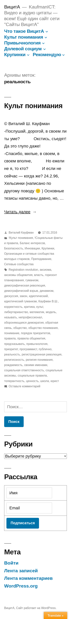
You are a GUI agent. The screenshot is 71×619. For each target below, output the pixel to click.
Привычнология (22, 42)
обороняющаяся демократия (24, 322)
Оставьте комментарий (24, 386)
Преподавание (41, 259)
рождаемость (13, 365)
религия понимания (39, 359)
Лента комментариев (28, 578)
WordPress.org (21, 585)
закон (23, 296)
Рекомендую (47, 54)
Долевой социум (23, 48)
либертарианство (16, 312)
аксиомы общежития (18, 275)
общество (20, 327)
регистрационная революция (41, 354)
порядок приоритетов (35, 333)
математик (37, 312)
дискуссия (11, 296)
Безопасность (13, 248)
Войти (11, 563)
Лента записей (21, 570)
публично (45, 349)
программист (28, 349)
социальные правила (32, 375)
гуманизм (31, 280)
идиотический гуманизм (20, 301)
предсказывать (14, 343)
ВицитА (12, 6)
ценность (32, 381)
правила (10, 338)
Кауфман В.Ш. (48, 301)
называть (10, 317)
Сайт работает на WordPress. (36, 608)
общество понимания (43, 327)
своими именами (35, 365)
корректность (13, 306)
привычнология (36, 343)
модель (51, 312)
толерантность (14, 381)
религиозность (14, 359)
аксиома (45, 269)
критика (29, 306)
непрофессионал (30, 317)
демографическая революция (24, 285)
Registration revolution (23, 269)
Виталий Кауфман (21, 232)
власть (38, 275)
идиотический (38, 296)
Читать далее (20, 211)
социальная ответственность (24, 370)
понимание (11, 333)
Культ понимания (23, 37)
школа (44, 381)
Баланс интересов (32, 243)
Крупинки (14, 54)
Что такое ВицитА (24, 31)
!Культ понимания (21, 237)
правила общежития (31, 338)
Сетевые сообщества (19, 264)
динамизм (46, 290)
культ (39, 306)
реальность (12, 354)
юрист (55, 381)
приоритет (11, 349)
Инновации (32, 248)
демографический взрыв (21, 290)
